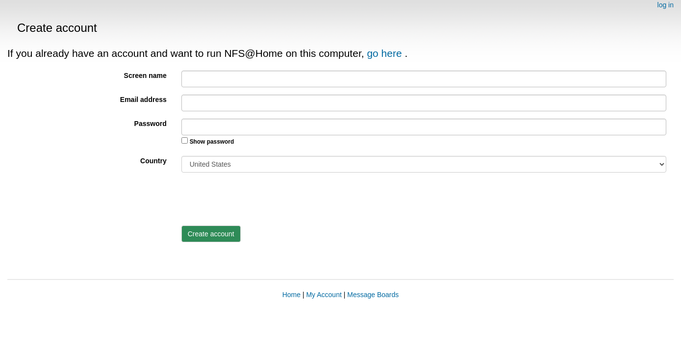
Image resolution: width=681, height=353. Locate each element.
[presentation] (255, 199)
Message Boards (373, 295)
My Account (323, 295)
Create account (211, 234)
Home (291, 295)
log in (665, 5)
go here (385, 53)
